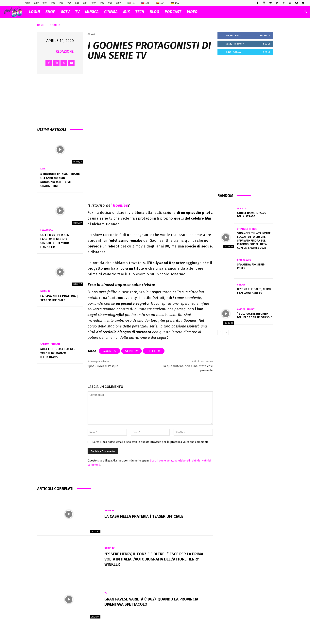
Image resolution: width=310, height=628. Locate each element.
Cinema (241, 285)
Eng (145, 3)
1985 (77, 3)
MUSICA (92, 11)
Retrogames (244, 260)
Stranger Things (247, 229)
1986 (85, 3)
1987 (93, 3)
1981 (44, 3)
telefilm (154, 351)
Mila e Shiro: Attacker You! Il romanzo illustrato (58, 353)
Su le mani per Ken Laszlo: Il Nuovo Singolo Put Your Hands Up (54, 241)
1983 (61, 3)
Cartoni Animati (50, 344)
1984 (69, 3)
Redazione (65, 51)
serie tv (131, 351)
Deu (175, 3)
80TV (65, 11)
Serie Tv (45, 291)
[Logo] (15, 12)
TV (77, 11)
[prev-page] (219, 332)
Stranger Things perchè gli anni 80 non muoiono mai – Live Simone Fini (60, 180)
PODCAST (173, 11)
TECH (139, 11)
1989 (110, 3)
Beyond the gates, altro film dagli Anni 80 (254, 290)
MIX (126, 11)
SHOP (50, 11)
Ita (131, 3)
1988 (101, 3)
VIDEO (192, 11)
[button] (305, 12)
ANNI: (27, 3)
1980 (36, 3)
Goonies (55, 25)
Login (34, 11)
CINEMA (111, 11)
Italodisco (46, 230)
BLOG (154, 11)
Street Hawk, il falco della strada (251, 214)
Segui (266, 43)
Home (40, 25)
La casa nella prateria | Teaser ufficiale (143, 516)
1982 (52, 3)
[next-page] (226, 332)
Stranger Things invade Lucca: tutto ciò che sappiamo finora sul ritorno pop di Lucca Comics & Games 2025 (253, 240)
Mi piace (265, 35)
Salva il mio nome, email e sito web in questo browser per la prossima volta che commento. (151, 442)
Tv (105, 593)
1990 (118, 3)
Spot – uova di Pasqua (103, 366)
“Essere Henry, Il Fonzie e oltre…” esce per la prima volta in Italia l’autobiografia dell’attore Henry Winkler (153, 559)
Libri (43, 168)
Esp (160, 3)
